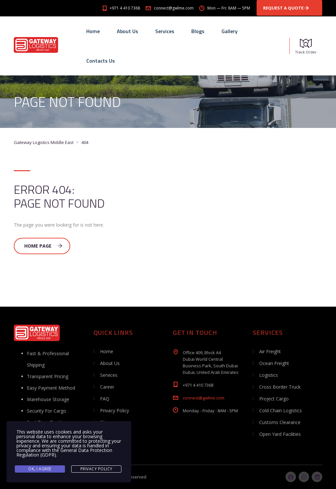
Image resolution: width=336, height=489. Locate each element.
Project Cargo (274, 399)
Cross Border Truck (280, 387)
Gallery (229, 31)
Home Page (43, 246)
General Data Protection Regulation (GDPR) (64, 452)
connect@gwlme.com (203, 398)
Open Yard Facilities (280, 434)
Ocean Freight (274, 363)
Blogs (197, 31)
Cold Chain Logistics (280, 410)
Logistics (268, 375)
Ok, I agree (40, 469)
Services (164, 31)
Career (107, 387)
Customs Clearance (280, 422)
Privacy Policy (114, 410)
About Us (127, 31)
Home (93, 31)
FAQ (104, 399)
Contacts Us (100, 61)
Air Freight (270, 351)
